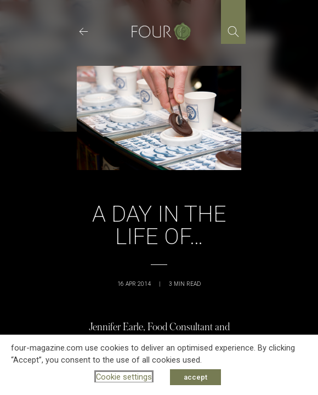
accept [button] (195, 377)
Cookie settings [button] (124, 377)
